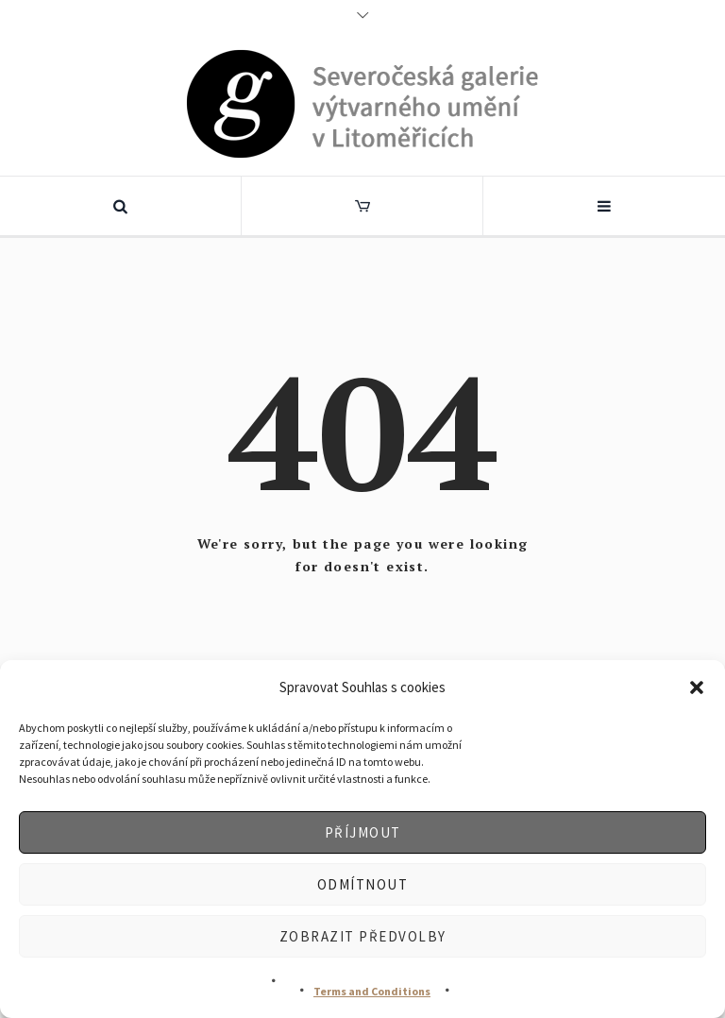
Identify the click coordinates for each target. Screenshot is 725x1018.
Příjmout (363, 832)
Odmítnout (363, 884)
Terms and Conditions (371, 991)
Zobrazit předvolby (363, 936)
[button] (696, 687)
